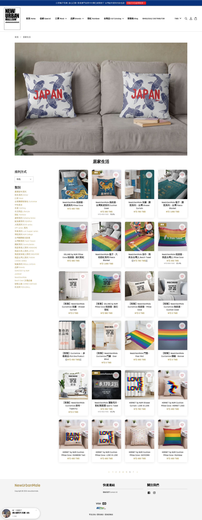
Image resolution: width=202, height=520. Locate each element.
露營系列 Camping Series (25, 218)
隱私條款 (100, 515)
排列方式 (21, 172)
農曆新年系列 (20, 192)
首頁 (17, 37)
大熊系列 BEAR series (23, 224)
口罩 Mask (61, 18)
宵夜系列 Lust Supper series (26, 231)
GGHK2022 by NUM (22, 271)
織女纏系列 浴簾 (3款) (21, 513)
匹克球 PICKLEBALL (22, 287)
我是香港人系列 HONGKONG (26, 247)
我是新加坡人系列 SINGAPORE (27, 254)
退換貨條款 (109, 515)
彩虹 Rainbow (93, 18)
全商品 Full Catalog (114, 18)
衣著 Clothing (20, 208)
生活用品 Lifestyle (22, 211)
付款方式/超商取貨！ (136, 3)
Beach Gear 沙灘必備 (23, 280)
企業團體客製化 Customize (26, 201)
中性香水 (18, 205)
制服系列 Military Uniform (25, 264)
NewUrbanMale (21, 277)
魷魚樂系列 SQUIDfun (23, 221)
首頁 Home (30, 18)
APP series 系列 (21, 228)
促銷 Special (45, 18)
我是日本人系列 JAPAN (24, 251)
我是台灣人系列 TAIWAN (25, 257)
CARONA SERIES (21, 261)
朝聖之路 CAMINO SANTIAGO (26, 284)
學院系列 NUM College (24, 234)
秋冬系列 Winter (21, 195)
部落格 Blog (133, 18)
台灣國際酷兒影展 (22, 238)
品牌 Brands (77, 18)
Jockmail (18, 274)
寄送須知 (92, 515)
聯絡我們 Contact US (110, 492)
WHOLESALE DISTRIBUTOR (153, 18)
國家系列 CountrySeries (24, 244)
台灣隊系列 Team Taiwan (25, 241)
